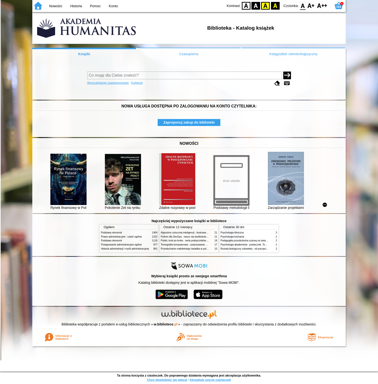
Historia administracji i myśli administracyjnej (125, 248)
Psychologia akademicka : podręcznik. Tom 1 (245, 244)
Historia (76, 6)
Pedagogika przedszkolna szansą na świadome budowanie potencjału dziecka (263, 240)
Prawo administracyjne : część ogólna (121, 236)
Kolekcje (137, 83)
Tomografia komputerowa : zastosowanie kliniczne (188, 244)
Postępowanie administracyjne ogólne (121, 244)
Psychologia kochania (232, 236)
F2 (322, 5)
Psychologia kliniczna (232, 232)
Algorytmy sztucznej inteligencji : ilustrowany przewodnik (191, 232)
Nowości (55, 6)
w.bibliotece (166, 324)
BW (256, 5)
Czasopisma (188, 54)
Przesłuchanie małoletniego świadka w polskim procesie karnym (195, 248)
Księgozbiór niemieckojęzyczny (293, 54)
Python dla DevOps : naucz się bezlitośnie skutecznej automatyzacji (197, 236)
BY (275, 5)
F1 (311, 5)
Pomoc (95, 6)
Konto (113, 6)
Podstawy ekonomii (111, 232)
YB (265, 5)
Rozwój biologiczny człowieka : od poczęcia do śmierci (250, 248)
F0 (302, 5)
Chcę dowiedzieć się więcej (167, 380)
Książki (84, 54)
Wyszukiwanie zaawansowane (108, 83)
